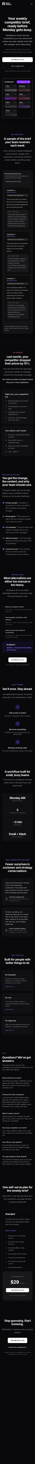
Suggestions (23, 82)
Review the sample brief (17, 1347)
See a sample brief (17, 66)
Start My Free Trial (17, 59)
